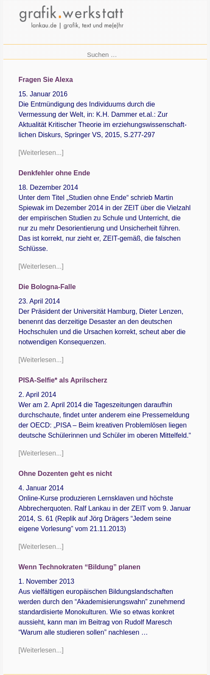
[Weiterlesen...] (41, 152)
